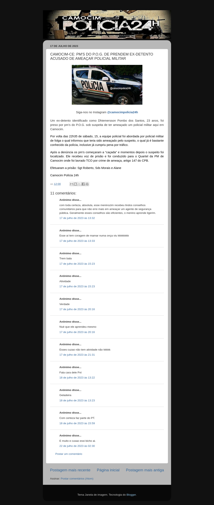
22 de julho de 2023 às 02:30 (77, 445)
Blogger (131, 494)
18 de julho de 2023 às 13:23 (77, 400)
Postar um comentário (68, 453)
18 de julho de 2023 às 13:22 (77, 377)
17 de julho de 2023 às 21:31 (77, 354)
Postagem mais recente (70, 470)
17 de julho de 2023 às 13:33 (77, 240)
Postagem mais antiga (145, 470)
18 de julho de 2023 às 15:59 (77, 423)
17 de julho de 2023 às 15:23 (77, 263)
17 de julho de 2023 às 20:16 (77, 309)
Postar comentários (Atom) (77, 478)
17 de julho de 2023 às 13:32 (77, 218)
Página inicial (108, 470)
